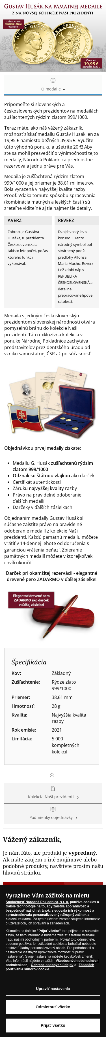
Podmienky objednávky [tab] (53, 813)
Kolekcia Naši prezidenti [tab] (53, 793)
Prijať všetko (53, 1025)
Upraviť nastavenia (53, 989)
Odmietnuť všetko (53, 1007)
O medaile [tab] (53, 85)
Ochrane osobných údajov (52, 965)
